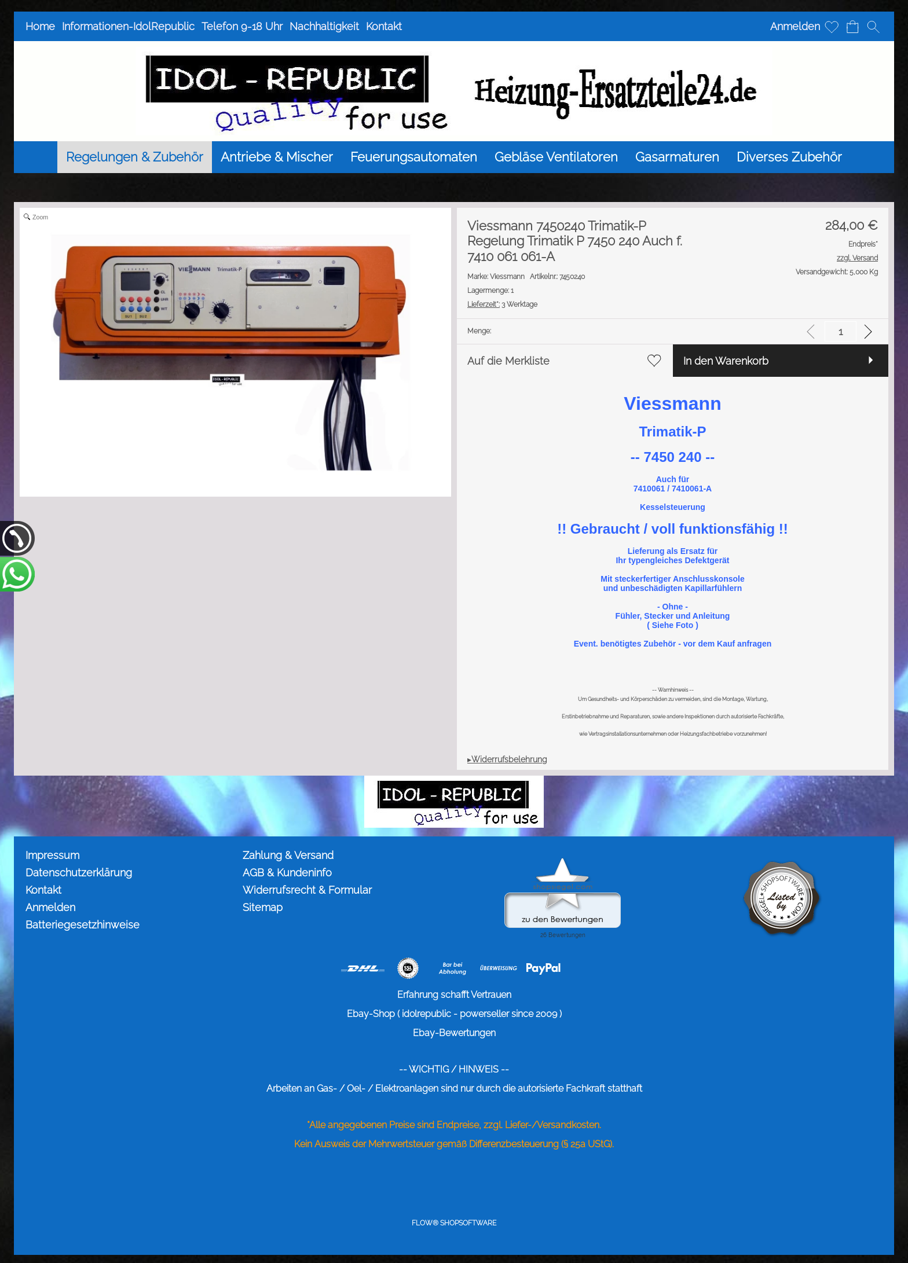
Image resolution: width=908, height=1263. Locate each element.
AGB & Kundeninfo (287, 873)
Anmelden (795, 26)
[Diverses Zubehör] (789, 157)
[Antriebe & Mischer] (277, 157)
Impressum (52, 855)
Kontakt (384, 26)
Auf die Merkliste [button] (508, 361)
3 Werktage (502, 304)
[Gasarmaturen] (677, 157)
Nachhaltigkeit (324, 26)
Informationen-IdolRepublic (128, 26)
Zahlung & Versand (288, 855)
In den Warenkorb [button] (725, 361)
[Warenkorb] (852, 26)
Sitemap (263, 907)
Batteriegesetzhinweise (82, 925)
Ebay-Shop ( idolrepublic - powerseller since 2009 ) (454, 1013)
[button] (873, 26)
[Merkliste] (831, 26)
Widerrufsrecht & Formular (307, 890)
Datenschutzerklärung (78, 873)
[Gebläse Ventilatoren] (556, 157)
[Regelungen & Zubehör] (134, 157)
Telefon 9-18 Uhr (242, 26)
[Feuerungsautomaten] (414, 157)
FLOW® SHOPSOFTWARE (454, 1223)
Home (40, 26)
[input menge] (840, 331)
